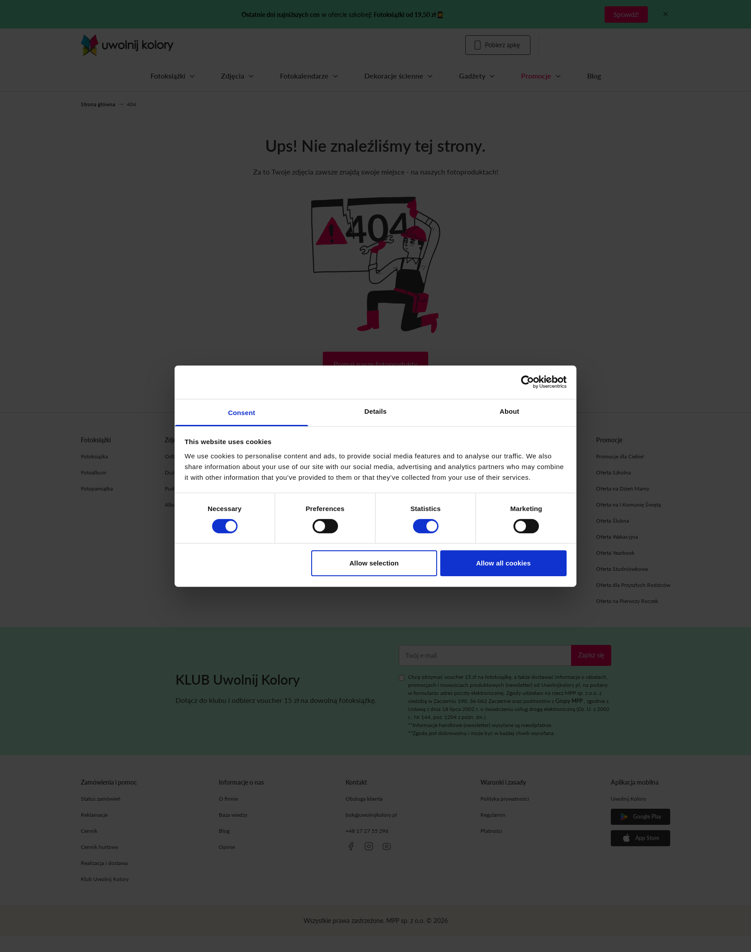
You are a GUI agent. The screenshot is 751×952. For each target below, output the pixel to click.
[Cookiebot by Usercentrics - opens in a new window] (527, 382)
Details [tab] (375, 411)
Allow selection (374, 563)
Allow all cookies (503, 563)
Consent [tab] (241, 412)
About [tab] (509, 411)
